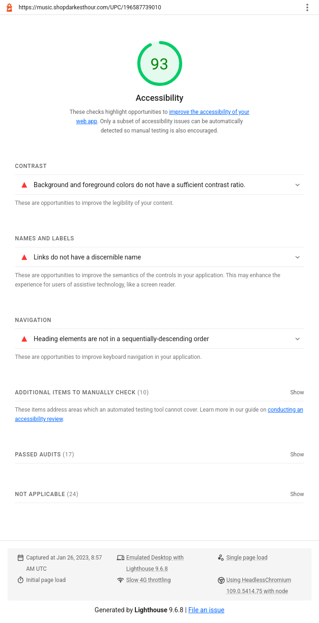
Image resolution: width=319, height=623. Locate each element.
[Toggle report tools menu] (307, 7)
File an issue (206, 610)
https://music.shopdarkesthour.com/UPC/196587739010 (90, 7)
